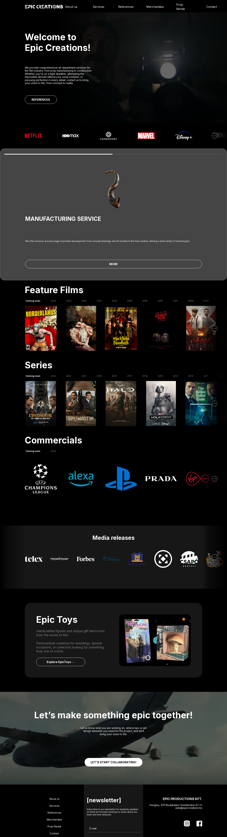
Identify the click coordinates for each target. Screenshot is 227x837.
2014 (175, 334)
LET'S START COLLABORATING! (113, 720)
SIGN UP (124, 820)
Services (98, 7)
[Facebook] (199, 782)
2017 (129, 334)
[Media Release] (34, 517)
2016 (144, 259)
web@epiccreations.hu (188, 766)
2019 (114, 259)
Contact (211, 7)
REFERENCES (41, 99)
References (126, 7)
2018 (129, 259)
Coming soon (33, 259)
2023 (68, 259)
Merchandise (155, 7)
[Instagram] (187, 782)
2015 (160, 259)
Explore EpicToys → (61, 620)
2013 (190, 334)
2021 (99, 259)
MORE (78, 209)
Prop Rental (180, 7)
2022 (84, 259)
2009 (190, 259)
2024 (53, 259)
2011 (175, 259)
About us (71, 7)
